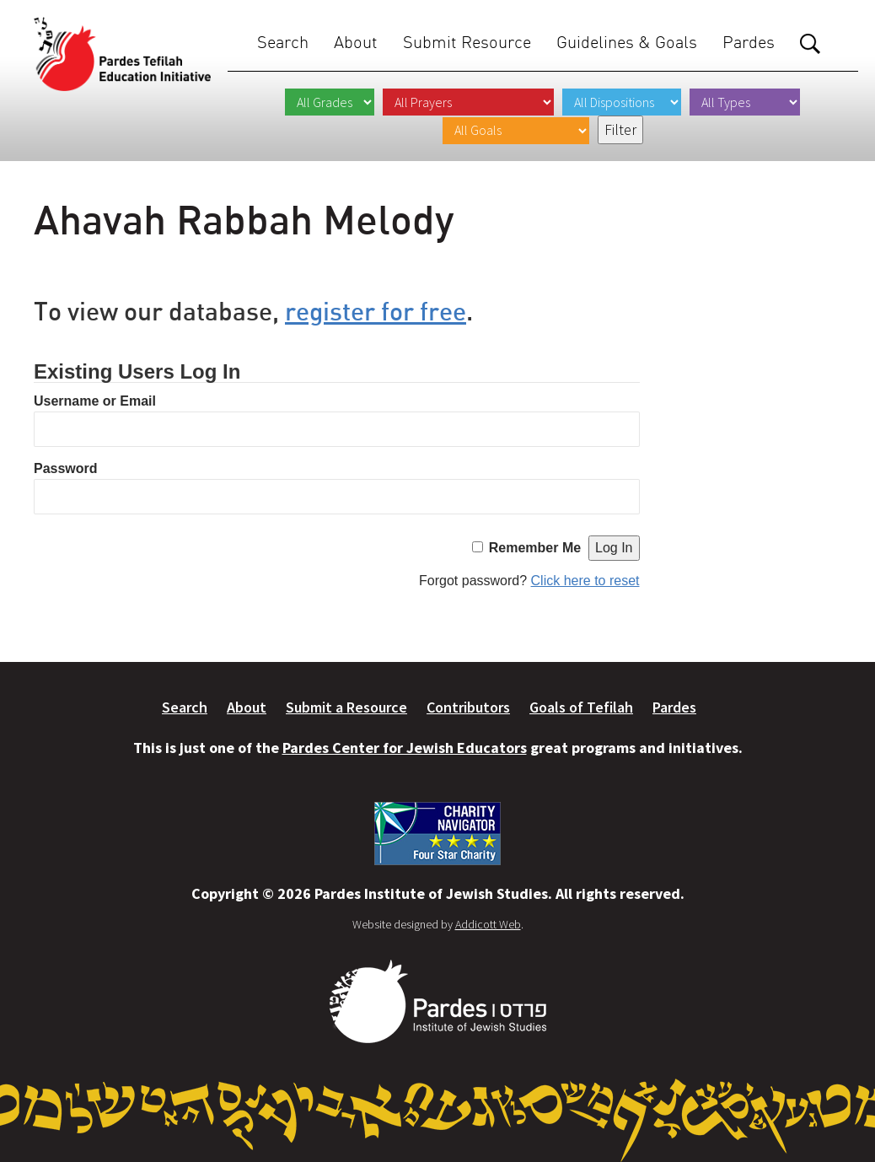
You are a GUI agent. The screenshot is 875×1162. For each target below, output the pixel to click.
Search (283, 41)
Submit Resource (467, 41)
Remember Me (535, 548)
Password (66, 468)
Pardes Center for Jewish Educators (404, 747)
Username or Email (95, 401)
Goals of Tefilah (581, 707)
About (356, 41)
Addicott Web (488, 924)
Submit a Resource (346, 707)
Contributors (468, 707)
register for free (375, 310)
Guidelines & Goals (626, 41)
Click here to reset (585, 580)
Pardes (748, 41)
